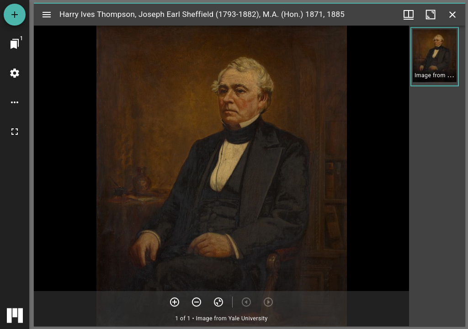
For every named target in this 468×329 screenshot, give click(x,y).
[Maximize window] (430, 15)
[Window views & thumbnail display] (409, 15)
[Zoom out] (196, 302)
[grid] (437, 176)
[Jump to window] (15, 44)
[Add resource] (15, 15)
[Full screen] (15, 132)
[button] (435, 56)
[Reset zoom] (218, 302)
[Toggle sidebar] (47, 15)
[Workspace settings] (15, 73)
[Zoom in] (175, 302)
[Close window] (452, 15)
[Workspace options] (15, 102)
